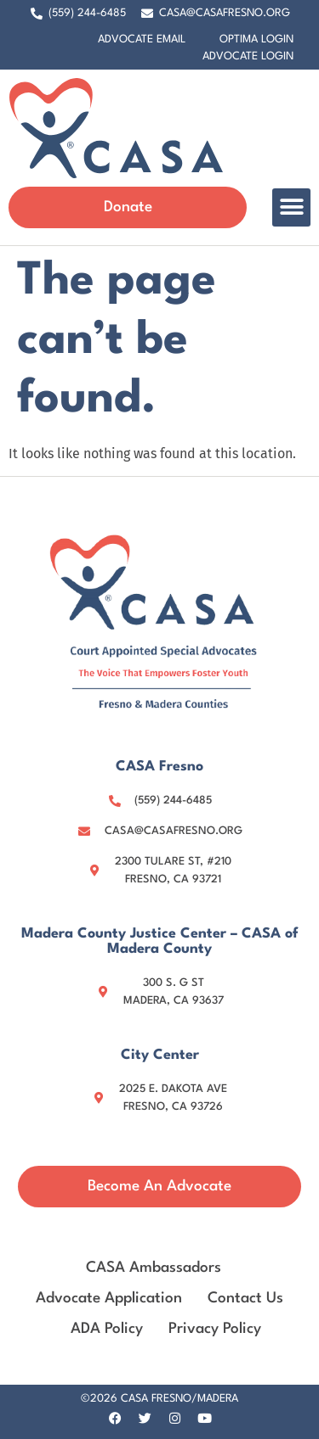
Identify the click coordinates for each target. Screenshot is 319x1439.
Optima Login (256, 39)
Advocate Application (109, 1298)
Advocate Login (247, 56)
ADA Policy (107, 1329)
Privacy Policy (214, 1329)
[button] (291, 207)
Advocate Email (141, 39)
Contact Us (245, 1298)
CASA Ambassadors (153, 1268)
